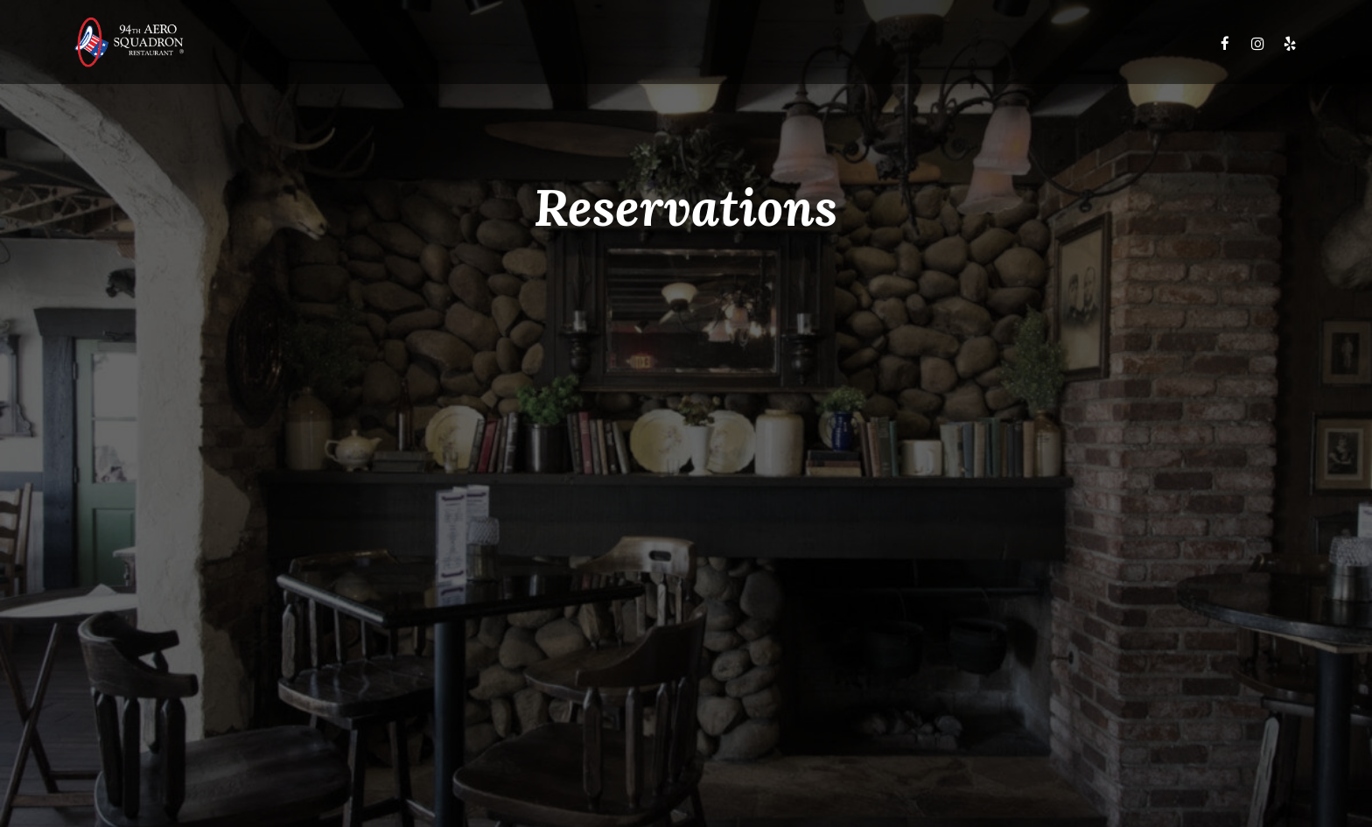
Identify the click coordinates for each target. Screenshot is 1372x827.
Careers (1134, 44)
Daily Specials (574, 44)
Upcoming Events (694, 44)
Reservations (1050, 44)
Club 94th (799, 44)
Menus (490, 44)
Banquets (878, 44)
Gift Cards (958, 44)
